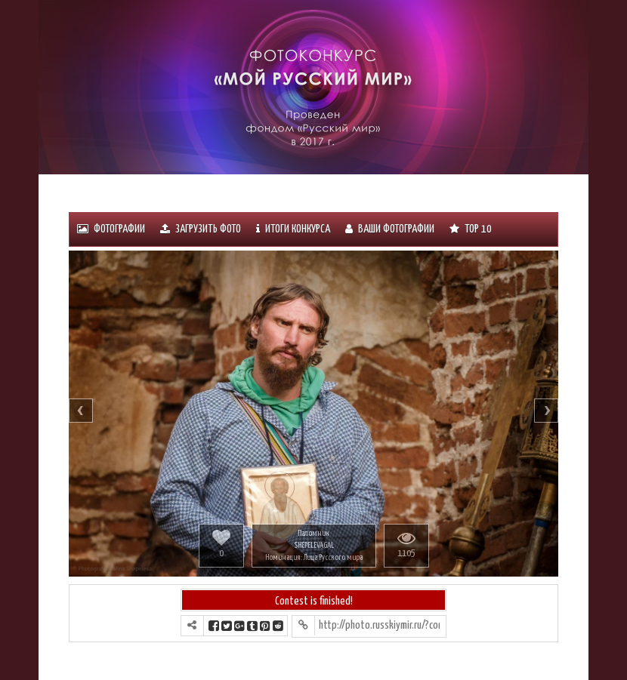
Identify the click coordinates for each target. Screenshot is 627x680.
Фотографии (111, 229)
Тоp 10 (470, 229)
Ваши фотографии (389, 229)
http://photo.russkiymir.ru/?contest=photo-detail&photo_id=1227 (379, 625)
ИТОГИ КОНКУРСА (293, 229)
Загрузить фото (200, 229)
